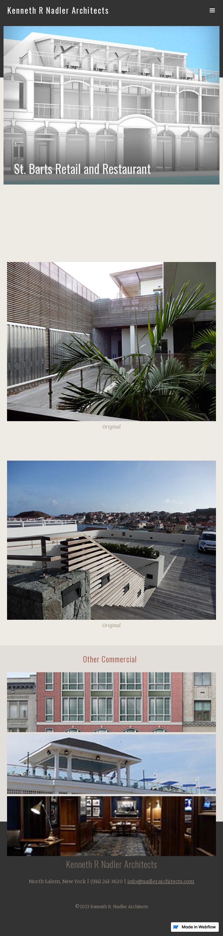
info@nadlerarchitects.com (161, 881)
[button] (212, 10)
